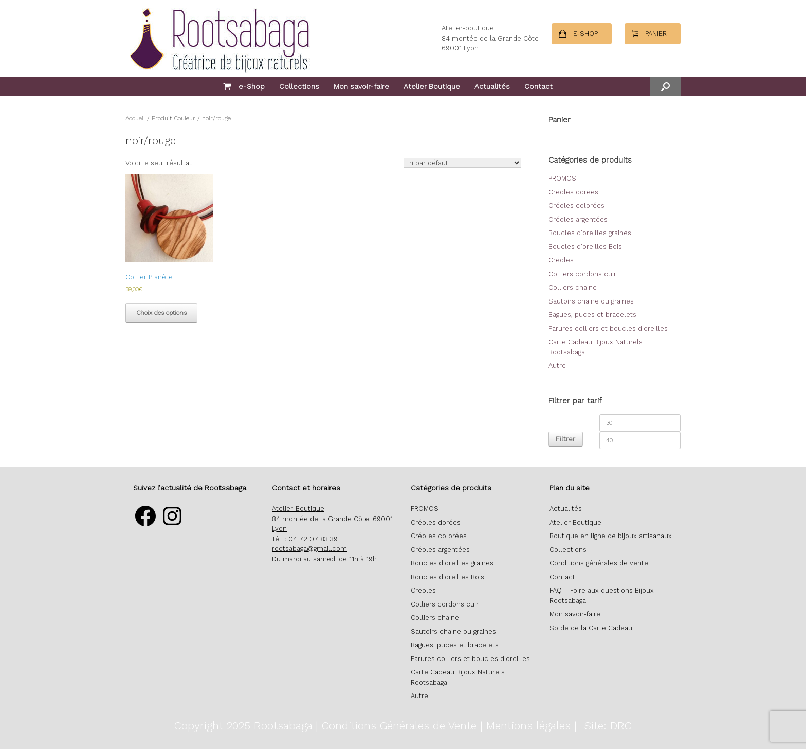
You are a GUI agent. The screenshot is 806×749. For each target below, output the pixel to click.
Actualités (492, 86)
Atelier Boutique (432, 86)
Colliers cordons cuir (582, 274)
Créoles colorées (576, 205)
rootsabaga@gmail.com (309, 548)
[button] (665, 86)
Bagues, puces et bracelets (592, 314)
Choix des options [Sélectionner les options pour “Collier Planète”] (161, 312)
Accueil (135, 118)
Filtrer (565, 439)
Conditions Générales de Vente (399, 725)
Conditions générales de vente (598, 563)
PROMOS (562, 178)
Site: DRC (608, 725)
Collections (299, 86)
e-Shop (244, 86)
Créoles (561, 260)
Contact (538, 86)
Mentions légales (528, 725)
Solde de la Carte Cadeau (590, 628)
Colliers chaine (572, 287)
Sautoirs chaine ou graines (591, 301)
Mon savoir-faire (361, 86)
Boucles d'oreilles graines (589, 233)
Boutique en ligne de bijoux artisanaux (610, 536)
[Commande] (462, 163)
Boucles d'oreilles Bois (585, 247)
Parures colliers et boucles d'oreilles (608, 328)
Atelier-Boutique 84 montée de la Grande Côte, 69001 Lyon (332, 518)
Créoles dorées (573, 192)
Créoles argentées (578, 219)
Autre (557, 365)
